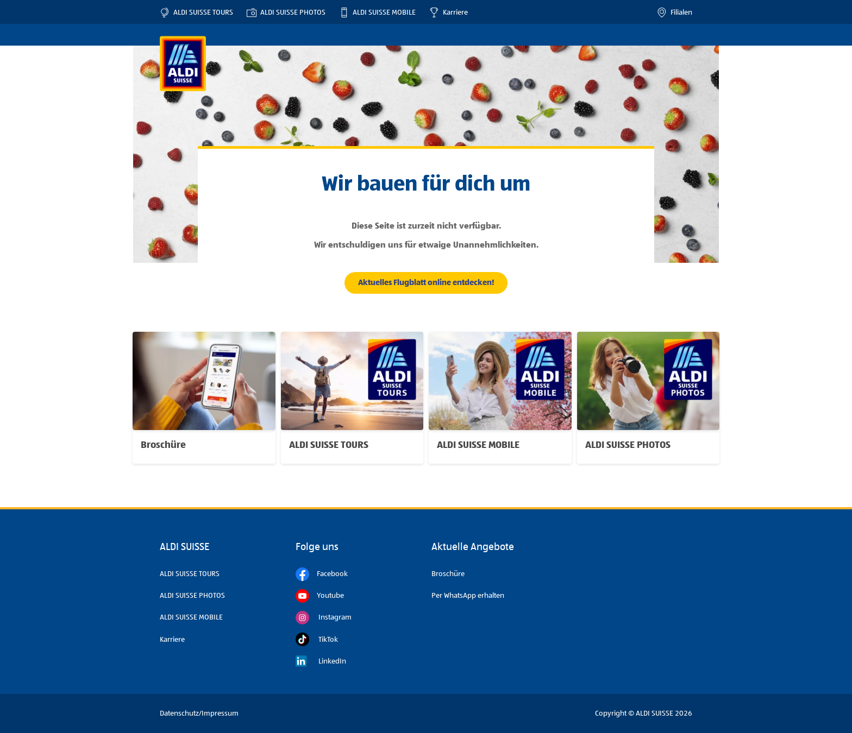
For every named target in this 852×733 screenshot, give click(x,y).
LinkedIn (321, 661)
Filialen (674, 12)
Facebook (322, 574)
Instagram (324, 617)
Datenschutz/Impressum (199, 713)
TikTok (317, 639)
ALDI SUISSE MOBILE (377, 12)
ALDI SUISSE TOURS (196, 12)
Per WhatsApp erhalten (467, 595)
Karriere (448, 12)
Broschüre (448, 574)
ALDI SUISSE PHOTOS (286, 12)
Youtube (320, 596)
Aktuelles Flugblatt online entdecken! (426, 283)
